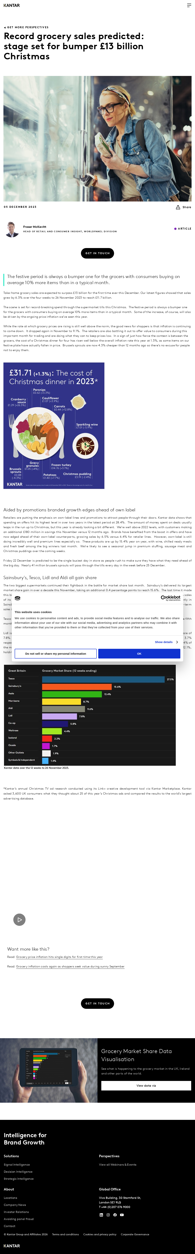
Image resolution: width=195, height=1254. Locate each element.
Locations (10, 1198)
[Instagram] (108, 1216)
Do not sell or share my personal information (55, 653)
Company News (15, 1205)
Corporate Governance (135, 1234)
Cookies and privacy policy (99, 1234)
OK (139, 653)
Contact (9, 1226)
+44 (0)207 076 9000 (115, 1207)
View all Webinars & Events (117, 1164)
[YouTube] (101, 1216)
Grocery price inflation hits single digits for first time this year (59, 957)
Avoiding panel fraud (19, 1219)
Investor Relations (16, 1212)
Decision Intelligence (18, 1171)
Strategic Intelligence (19, 1179)
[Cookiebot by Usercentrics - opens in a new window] (163, 598)
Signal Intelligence (17, 1164)
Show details (164, 642)
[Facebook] (115, 1216)
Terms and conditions (65, 1234)
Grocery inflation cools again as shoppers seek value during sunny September (70, 966)
